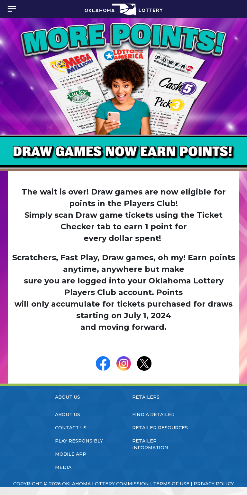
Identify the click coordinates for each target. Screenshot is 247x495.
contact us (71, 428)
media (63, 467)
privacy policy (214, 484)
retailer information (150, 444)
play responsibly (79, 441)
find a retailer (153, 414)
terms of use (171, 484)
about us (67, 414)
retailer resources (160, 428)
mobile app (70, 454)
